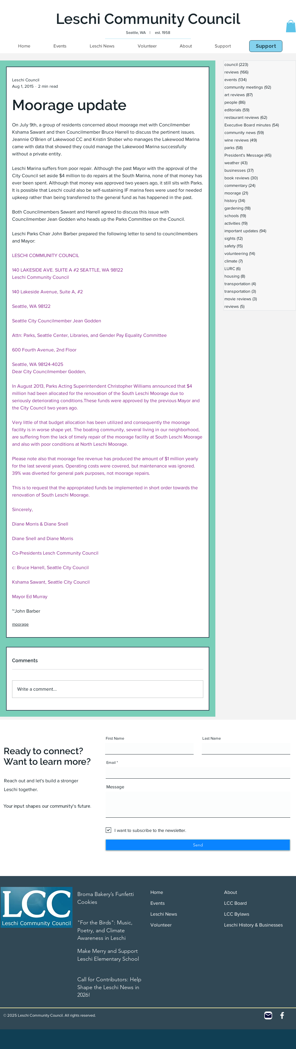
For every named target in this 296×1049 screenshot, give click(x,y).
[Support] (265, 46)
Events (157, 903)
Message (115, 786)
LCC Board (235, 903)
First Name (115, 738)
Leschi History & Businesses (253, 924)
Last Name (211, 738)
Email (111, 762)
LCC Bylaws (236, 914)
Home (156, 892)
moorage (20, 624)
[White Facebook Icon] (282, 1015)
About (230, 892)
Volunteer (161, 924)
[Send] (198, 844)
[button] (291, 26)
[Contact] (268, 1015)
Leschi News (163, 914)
